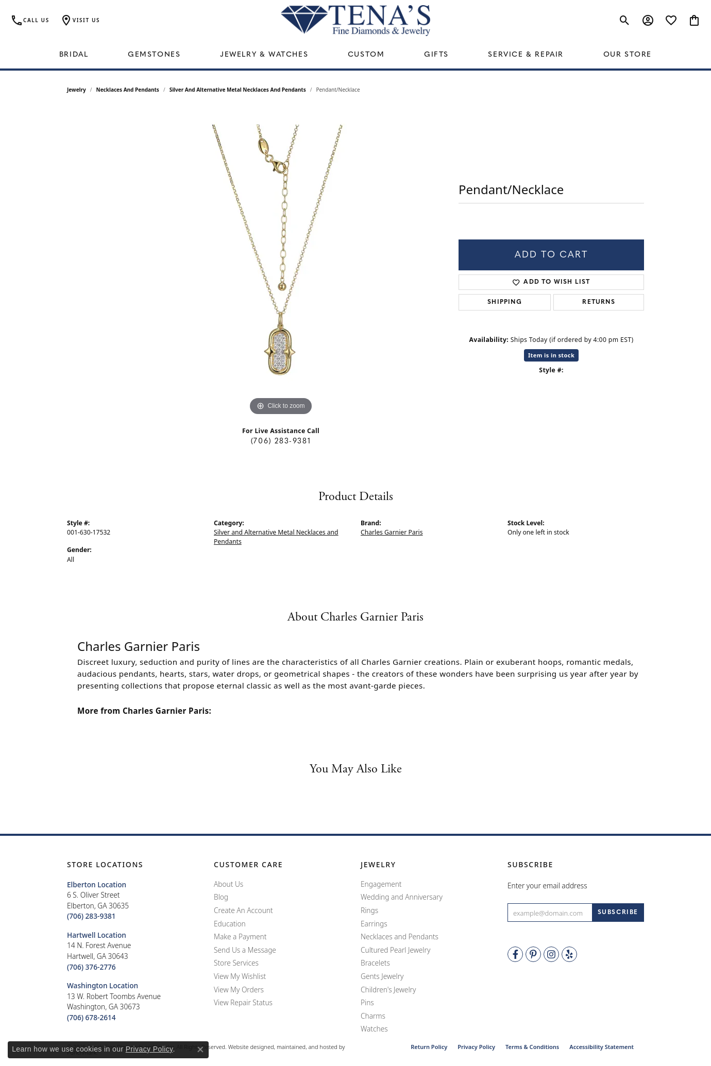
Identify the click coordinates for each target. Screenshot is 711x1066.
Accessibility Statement (601, 1047)
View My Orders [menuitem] (239, 989)
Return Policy (429, 1047)
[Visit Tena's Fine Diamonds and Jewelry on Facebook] (515, 954)
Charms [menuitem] (373, 1016)
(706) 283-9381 (281, 441)
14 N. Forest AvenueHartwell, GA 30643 (99, 951)
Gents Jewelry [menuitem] (382, 976)
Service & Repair (526, 55)
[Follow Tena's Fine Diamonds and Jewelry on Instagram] (551, 954)
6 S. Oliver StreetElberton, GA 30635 (98, 900)
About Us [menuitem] (228, 884)
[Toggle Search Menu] (624, 20)
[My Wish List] (671, 20)
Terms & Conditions (532, 1047)
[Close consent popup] (200, 1049)
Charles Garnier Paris (392, 532)
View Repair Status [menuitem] (243, 1003)
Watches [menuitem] (374, 1029)
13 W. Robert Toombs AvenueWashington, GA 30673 (114, 1002)
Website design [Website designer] (247, 1047)
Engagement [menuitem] (381, 884)
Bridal (74, 55)
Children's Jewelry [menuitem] (388, 989)
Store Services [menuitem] (236, 963)
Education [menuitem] (230, 924)
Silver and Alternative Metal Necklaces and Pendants (238, 89)
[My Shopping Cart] (694, 20)
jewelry (76, 89)
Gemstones (154, 55)
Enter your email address (547, 885)
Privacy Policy (476, 1047)
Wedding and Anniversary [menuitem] (402, 897)
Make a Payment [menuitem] (240, 937)
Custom (366, 55)
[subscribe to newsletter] (618, 913)
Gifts (436, 55)
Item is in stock (551, 355)
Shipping (504, 302)
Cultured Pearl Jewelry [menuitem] (395, 950)
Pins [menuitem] (367, 1003)
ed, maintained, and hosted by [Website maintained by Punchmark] (306, 1047)
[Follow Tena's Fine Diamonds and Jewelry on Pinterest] (533, 954)
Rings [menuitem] (369, 910)
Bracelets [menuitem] (375, 963)
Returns (598, 302)
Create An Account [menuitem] (243, 910)
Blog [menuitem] (221, 897)
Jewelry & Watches (264, 55)
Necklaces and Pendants (127, 89)
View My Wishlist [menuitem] (240, 976)
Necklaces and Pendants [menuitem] (399, 937)
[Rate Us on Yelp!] (569, 954)
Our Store (627, 55)
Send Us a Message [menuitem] (245, 950)
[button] (135, 865)
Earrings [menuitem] (374, 924)
